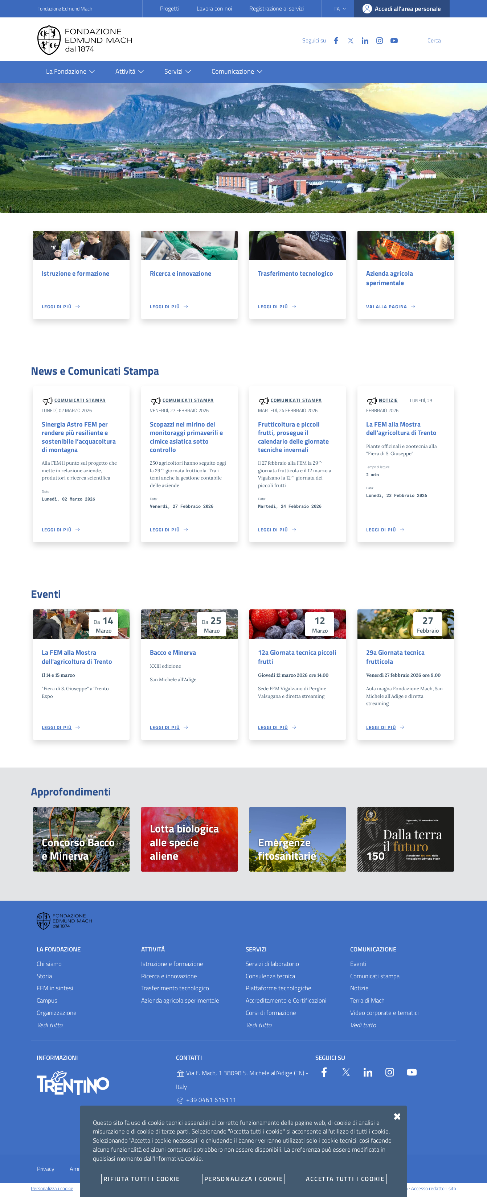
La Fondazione (59, 952)
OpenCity (295, 1191)
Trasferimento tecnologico (293, 273)
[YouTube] (376, 40)
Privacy (45, 1172)
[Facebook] (318, 40)
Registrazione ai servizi (276, 8)
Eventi (358, 967)
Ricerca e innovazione (179, 273)
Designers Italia (388, 1191)
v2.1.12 (312, 1191)
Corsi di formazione (271, 1016)
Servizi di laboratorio (272, 967)
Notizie (388, 401)
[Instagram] (362, 40)
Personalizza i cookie (52, 1191)
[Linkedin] (347, 40)
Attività (153, 952)
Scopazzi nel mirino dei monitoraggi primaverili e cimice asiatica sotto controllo (183, 438)
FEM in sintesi (55, 991)
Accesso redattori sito (433, 1191)
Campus (47, 1004)
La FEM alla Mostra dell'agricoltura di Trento (398, 429)
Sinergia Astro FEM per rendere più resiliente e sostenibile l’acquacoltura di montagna (79, 438)
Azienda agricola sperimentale (388, 278)
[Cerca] (441, 40)
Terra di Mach (367, 1004)
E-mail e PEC (224, 1172)
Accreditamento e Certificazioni (286, 1004)
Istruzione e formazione (73, 273)
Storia (44, 979)
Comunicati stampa (80, 401)
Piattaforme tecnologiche (278, 991)
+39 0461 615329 (206, 1118)
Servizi (256, 952)
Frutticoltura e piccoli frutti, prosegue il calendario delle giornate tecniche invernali (295, 434)
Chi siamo (49, 967)
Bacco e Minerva (172, 655)
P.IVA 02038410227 (208, 1132)
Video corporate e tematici (384, 1016)
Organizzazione (57, 1016)
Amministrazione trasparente (105, 1172)
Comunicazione (373, 952)
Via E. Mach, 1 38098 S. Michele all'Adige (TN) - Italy (242, 1083)
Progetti (169, 8)
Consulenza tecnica (270, 979)
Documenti (268, 1172)
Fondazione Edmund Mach (64, 8)
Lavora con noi (214, 8)
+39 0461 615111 (206, 1103)
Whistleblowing (174, 1172)
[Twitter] (333, 40)
